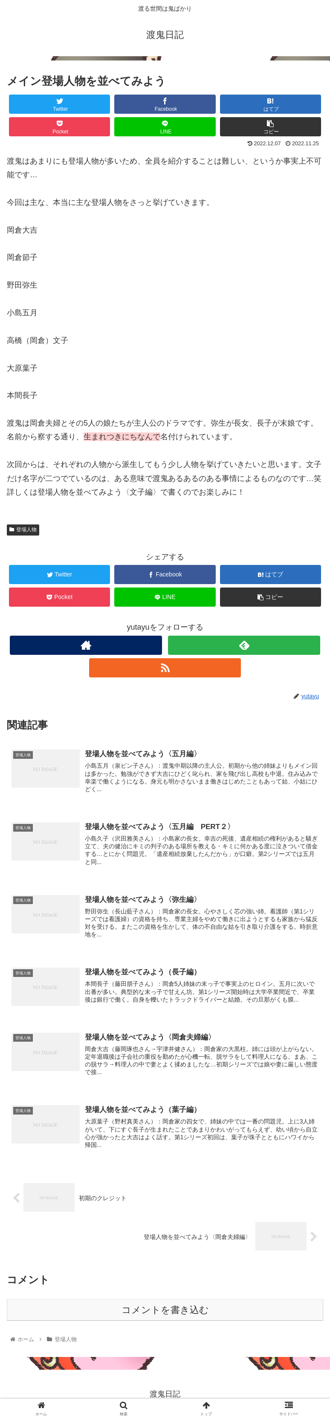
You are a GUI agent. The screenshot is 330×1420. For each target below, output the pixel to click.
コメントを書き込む (165, 1311)
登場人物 (23, 530)
